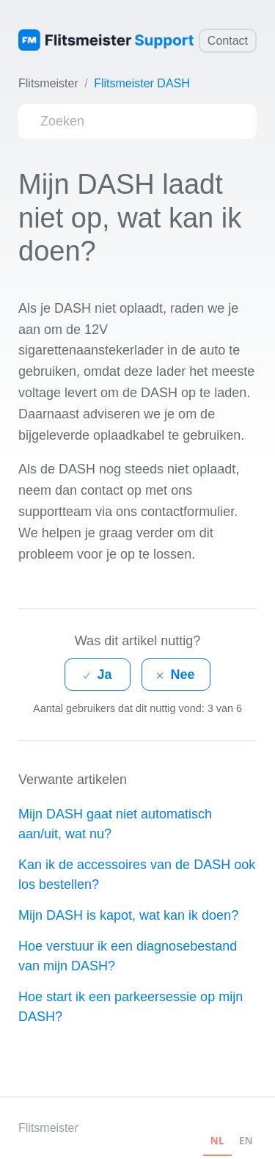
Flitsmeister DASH (142, 83)
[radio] (98, 674)
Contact (228, 40)
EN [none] (246, 1140)
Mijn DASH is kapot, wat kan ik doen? (128, 915)
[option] (246, 1142)
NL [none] (217, 1140)
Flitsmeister (48, 83)
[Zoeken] (137, 121)
